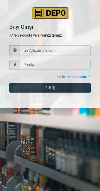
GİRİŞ (50, 87)
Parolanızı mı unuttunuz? (73, 77)
